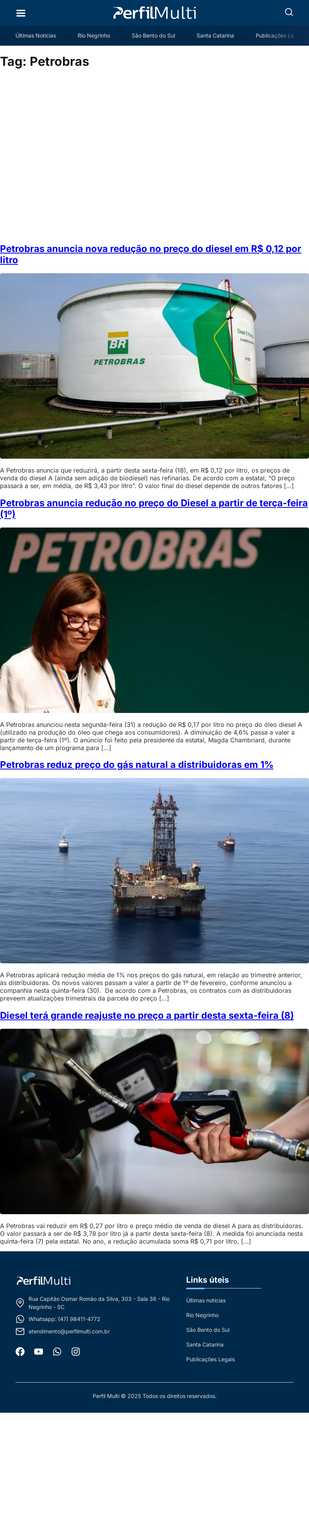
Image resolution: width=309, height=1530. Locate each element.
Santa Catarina (215, 35)
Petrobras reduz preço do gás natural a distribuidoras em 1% (136, 764)
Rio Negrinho (94, 35)
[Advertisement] (79, 156)
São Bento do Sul (153, 35)
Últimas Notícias (35, 35)
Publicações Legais (280, 35)
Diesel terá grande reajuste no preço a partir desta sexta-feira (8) (147, 1015)
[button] (289, 12)
